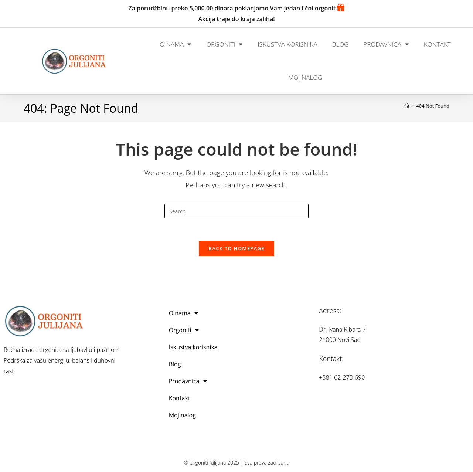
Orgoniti (224, 44)
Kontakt (437, 44)
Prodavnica (386, 44)
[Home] (406, 105)
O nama (175, 44)
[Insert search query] (236, 211)
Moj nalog (305, 77)
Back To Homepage (236, 248)
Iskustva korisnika (287, 44)
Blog (340, 44)
